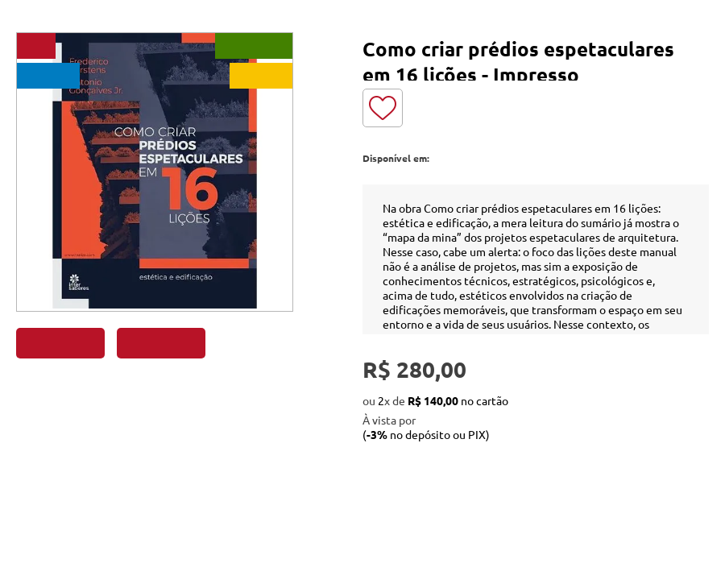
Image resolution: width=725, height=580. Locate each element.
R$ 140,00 (433, 400)
